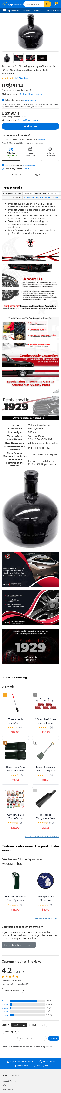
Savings (37, 10)
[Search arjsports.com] (33, 4)
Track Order (20, 1065)
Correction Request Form (18, 945)
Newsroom (8, 1089)
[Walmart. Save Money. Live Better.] (12, 4)
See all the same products (47, 918)
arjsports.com (29, 99)
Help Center (47, 1061)
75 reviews (23, 78)
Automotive (29, 197)
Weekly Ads (40, 1065)
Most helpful (10, 1031)
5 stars (5, 1001)
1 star (6, 1015)
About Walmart (10, 1080)
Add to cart (30, 126)
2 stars (5, 1011)
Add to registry (43, 174)
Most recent (19, 1024)
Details (26, 169)
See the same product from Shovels (42, 836)
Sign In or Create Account (20, 1061)
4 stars (5, 1004)
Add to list (15, 174)
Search (53, 1038)
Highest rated (38, 1024)
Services (26, 10)
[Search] (47, 4)
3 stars (5, 1008)
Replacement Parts (44, 197)
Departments (11, 10)
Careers (6, 1085)
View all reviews (12, 990)
